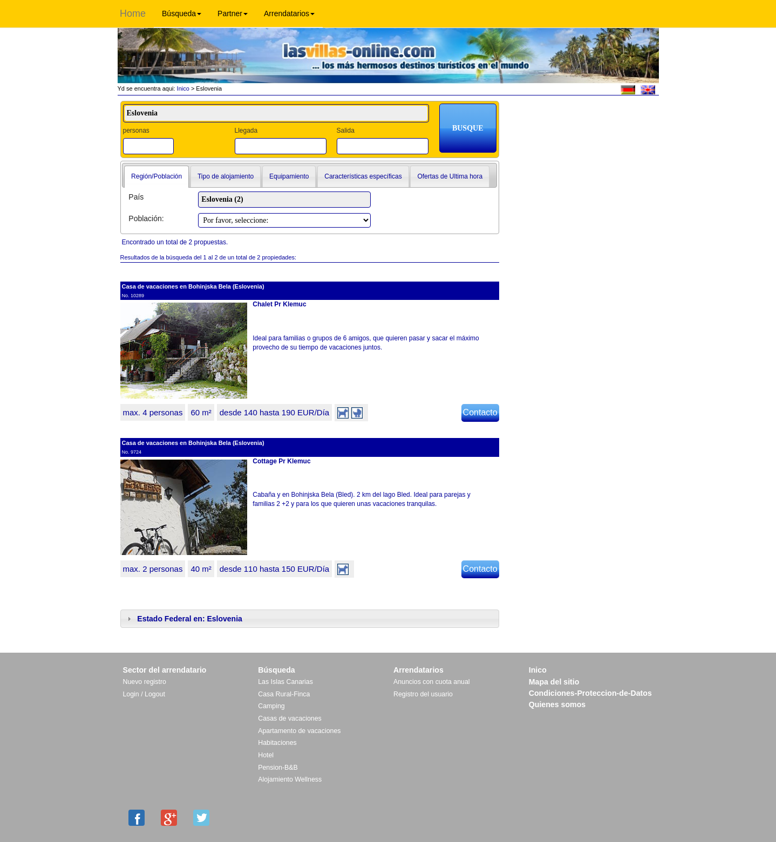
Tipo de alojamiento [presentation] (226, 176)
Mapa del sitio (554, 681)
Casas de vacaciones (289, 718)
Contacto (480, 412)
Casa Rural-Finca (284, 694)
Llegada (245, 130)
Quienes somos (557, 704)
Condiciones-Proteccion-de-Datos (590, 693)
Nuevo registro (144, 682)
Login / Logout (144, 694)
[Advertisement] (583, 133)
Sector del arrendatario (165, 670)
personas (136, 130)
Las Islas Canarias (285, 682)
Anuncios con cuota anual (431, 682)
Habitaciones (277, 743)
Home (133, 13)
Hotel (266, 755)
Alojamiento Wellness (290, 779)
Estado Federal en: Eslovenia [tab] (183, 618)
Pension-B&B (278, 767)
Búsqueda (181, 13)
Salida (345, 130)
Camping (271, 706)
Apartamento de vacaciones (299, 731)
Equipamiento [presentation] (289, 176)
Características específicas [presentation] (362, 176)
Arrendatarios (289, 13)
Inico (182, 88)
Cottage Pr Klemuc (281, 461)
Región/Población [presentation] (156, 176)
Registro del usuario (423, 694)
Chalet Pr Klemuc (279, 304)
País (136, 197)
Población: (146, 218)
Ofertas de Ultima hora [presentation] (449, 176)
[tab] (156, 177)
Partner (232, 13)
